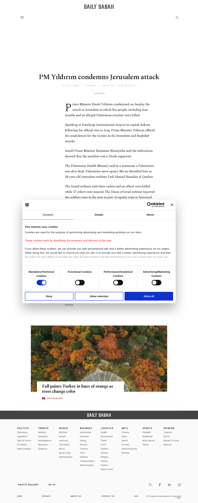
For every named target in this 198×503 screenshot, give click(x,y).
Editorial (167, 444)
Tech (82, 452)
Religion (104, 456)
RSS (136, 496)
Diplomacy (22, 432)
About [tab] (150, 214)
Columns (167, 432)
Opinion (169, 428)
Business (86, 428)
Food (103, 444)
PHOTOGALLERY (55, 398)
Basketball (147, 436)
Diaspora (42, 448)
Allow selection (99, 296)
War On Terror (24, 440)
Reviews (125, 452)
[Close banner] (172, 205)
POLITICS (23, 428)
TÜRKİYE (43, 428)
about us (76, 496)
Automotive (85, 432)
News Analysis (24, 448)
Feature (104, 465)
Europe (62, 436)
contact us (108, 496)
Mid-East (63, 432)
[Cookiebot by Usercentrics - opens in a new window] (149, 204)
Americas (63, 440)
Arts (125, 428)
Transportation (87, 461)
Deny (49, 296)
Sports (147, 428)
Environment (107, 436)
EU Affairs (22, 444)
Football (146, 432)
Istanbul (42, 432)
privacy (46, 496)
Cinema (125, 432)
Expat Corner (107, 469)
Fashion (104, 448)
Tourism (84, 448)
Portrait (125, 444)
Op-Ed (166, 436)
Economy (84, 436)
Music (124, 436)
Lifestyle (107, 428)
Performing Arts (129, 448)
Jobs (19, 496)
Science (104, 452)
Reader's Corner (171, 440)
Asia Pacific (64, 444)
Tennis (145, 444)
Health (104, 432)
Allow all (149, 296)
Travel (104, 440)
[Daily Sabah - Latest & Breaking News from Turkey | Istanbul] (99, 6)
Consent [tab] (48, 214)
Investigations (44, 440)
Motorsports (148, 440)
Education (43, 436)
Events (125, 440)
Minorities (43, 444)
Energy (83, 440)
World (63, 428)
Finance (83, 444)
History (104, 461)
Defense (84, 456)
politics (69, 304)
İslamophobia (65, 456)
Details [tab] (99, 214)
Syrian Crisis (65, 452)
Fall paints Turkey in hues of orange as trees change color (77, 389)
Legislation (22, 436)
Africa (62, 448)
